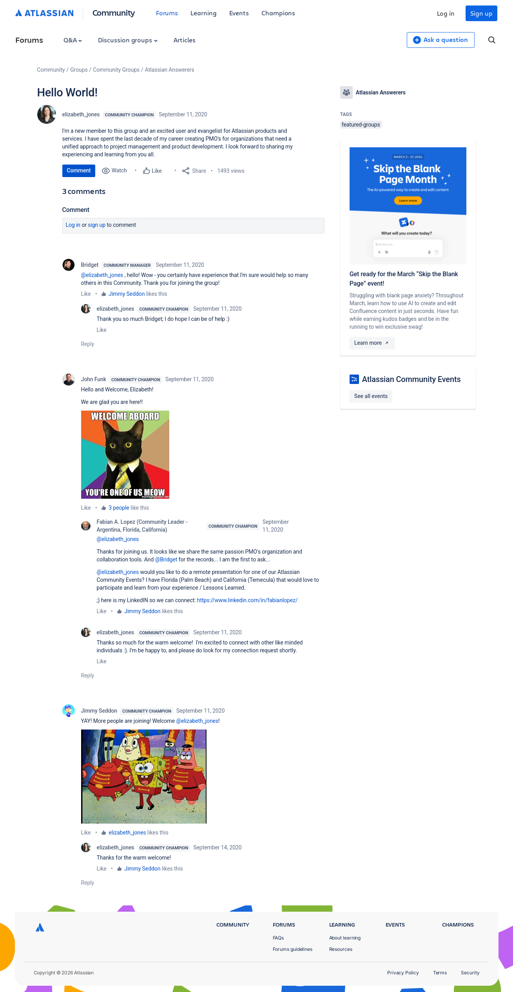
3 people (119, 508)
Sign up (481, 13)
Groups (78, 70)
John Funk (93, 379)
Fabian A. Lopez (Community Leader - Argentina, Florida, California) (142, 526)
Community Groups (116, 70)
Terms (440, 973)
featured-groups (361, 124)
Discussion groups (128, 40)
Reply (87, 344)
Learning (203, 13)
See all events (371, 396)
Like (86, 294)
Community (113, 12)
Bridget (90, 265)
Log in (446, 13)
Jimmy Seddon (127, 294)
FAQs (278, 938)
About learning (345, 938)
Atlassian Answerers (169, 70)
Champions (278, 13)
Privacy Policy (403, 973)
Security (470, 973)
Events (239, 13)
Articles (185, 40)
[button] (125, 455)
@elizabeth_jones (102, 275)
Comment (79, 170)
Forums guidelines (293, 949)
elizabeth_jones (81, 114)
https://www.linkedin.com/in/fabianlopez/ (247, 600)
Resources (340, 949)
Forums (167, 13)
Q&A (72, 40)
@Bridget (166, 559)
